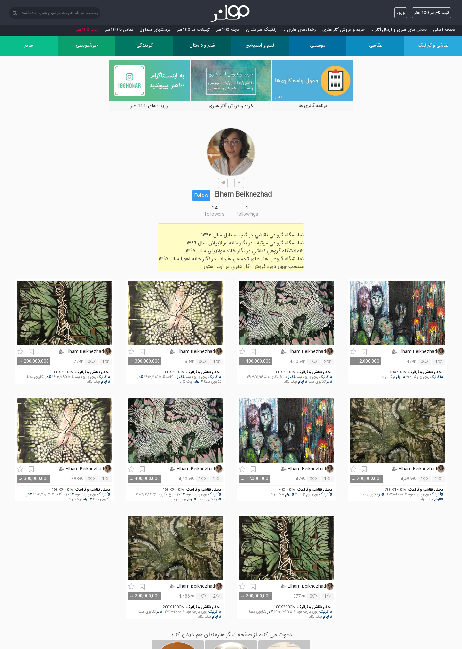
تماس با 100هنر (119, 30)
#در (329, 382)
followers (215, 214)
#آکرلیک (436, 377)
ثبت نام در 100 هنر (431, 13)
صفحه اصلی (444, 30)
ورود (401, 13)
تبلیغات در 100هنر (193, 30)
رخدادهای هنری (299, 30)
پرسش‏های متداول (155, 30)
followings (247, 214)
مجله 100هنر (228, 30)
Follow (201, 195)
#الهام (400, 377)
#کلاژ (292, 377)
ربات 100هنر (87, 30)
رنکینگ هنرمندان (261, 30)
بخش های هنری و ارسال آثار (399, 30)
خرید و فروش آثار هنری (343, 30)
